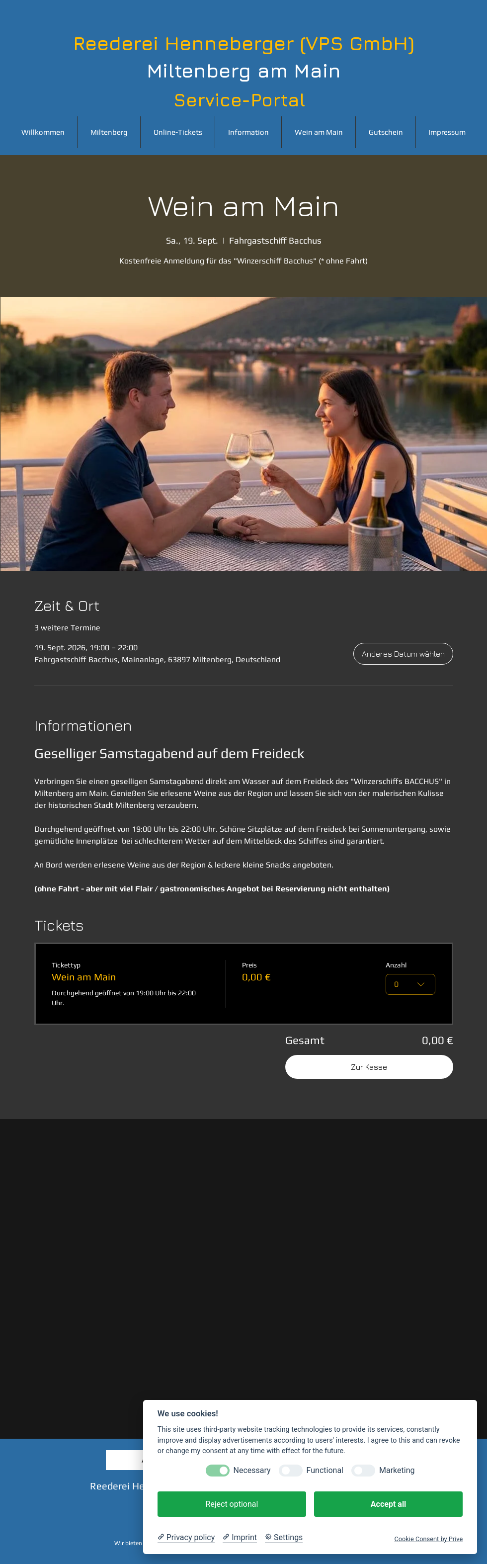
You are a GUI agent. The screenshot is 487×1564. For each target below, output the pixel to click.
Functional (325, 1470)
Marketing (396, 1470)
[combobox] (411, 984)
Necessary (252, 1470)
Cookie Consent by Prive (428, 1539)
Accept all (388, 1504)
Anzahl (396, 965)
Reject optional (231, 1504)
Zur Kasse (369, 1066)
